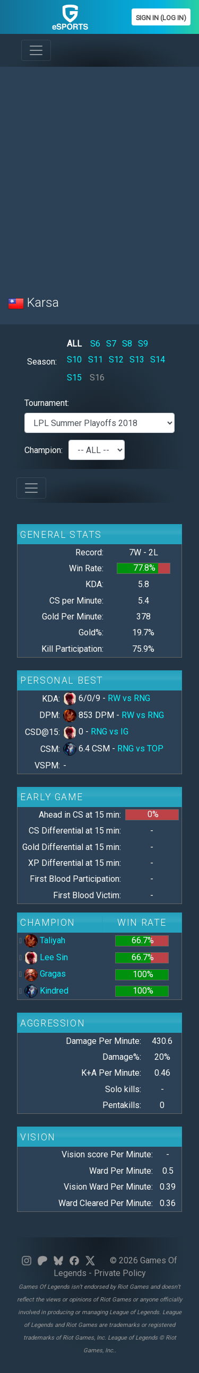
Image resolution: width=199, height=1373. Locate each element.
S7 (111, 344)
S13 (136, 360)
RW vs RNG (129, 698)
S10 (74, 360)
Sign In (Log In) (161, 18)
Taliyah (44, 940)
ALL (74, 344)
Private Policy (120, 1273)
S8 (127, 344)
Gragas (45, 974)
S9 (143, 344)
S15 (74, 378)
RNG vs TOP (140, 748)
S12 (116, 360)
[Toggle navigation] (36, 50)
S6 (95, 344)
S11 (95, 360)
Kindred (46, 991)
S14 (157, 360)
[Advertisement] (99, 174)
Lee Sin (46, 957)
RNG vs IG (109, 732)
